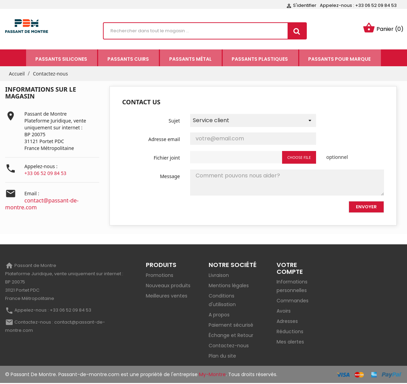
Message (170, 177)
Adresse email (164, 140)
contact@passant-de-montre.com (42, 205)
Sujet (174, 121)
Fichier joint (167, 158)
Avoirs (284, 312)
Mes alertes (290, 342)
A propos (219, 315)
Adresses (287, 322)
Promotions (159, 275)
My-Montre (212, 375)
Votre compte (290, 269)
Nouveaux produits (168, 286)
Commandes (293, 301)
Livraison (219, 275)
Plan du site (222, 356)
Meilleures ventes (166, 296)
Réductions (290, 332)
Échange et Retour (231, 336)
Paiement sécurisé (231, 325)
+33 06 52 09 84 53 (45, 174)
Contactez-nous (229, 346)
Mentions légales (229, 286)
